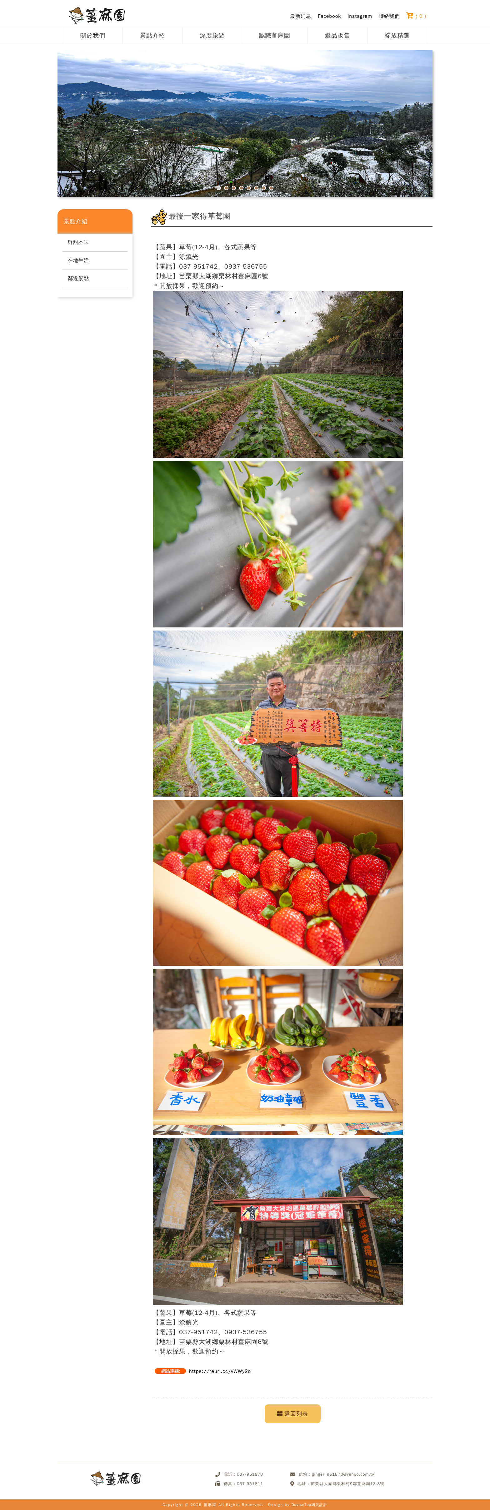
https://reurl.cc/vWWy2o (220, 1371)
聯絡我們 (389, 16)
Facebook (329, 16)
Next (404, 128)
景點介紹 (152, 35)
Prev (86, 128)
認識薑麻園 (274, 35)
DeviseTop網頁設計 (310, 1504)
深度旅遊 (212, 35)
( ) (416, 15)
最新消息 (300, 16)
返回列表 (292, 1413)
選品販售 (337, 35)
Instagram (360, 16)
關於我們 (92, 35)
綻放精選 (397, 35)
